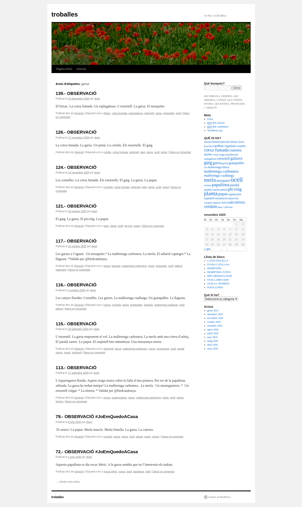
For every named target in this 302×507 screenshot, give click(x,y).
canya (107, 304)
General (79, 113)
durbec (208, 154)
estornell (149, 113)
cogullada (229, 146)
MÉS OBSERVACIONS (219, 275)
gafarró (236, 158)
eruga (107, 397)
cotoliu (107, 152)
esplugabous (136, 113)
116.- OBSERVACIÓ (76, 284)
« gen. (207, 249)
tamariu (216, 202)
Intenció (81, 69)
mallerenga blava (218, 167)
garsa (158, 113)
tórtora (59, 401)
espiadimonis (231, 154)
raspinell (76, 352)
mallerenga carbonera (134, 266)
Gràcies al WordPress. (219, 497)
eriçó (215, 154)
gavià (225, 163)
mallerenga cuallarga (166, 304)
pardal (234, 185)
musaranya (163, 348)
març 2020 (212, 348)
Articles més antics (68, 481)
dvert (97, 98)
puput (166, 187)
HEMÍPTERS (214, 268)
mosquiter (168, 113)
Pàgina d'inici (64, 69)
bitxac (107, 113)
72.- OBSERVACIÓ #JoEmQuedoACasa (97, 451)
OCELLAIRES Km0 (217, 279)
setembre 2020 (214, 325)
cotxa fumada (119, 113)
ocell (178, 113)
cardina (218, 146)
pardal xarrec (212, 189)
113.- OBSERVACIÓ (76, 367)
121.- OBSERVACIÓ (76, 206)
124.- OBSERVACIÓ (76, 167)
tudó (148, 471)
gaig (142, 152)
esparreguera (119, 397)
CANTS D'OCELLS (217, 260)
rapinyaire (234, 194)
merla (151, 266)
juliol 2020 (212, 333)
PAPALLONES (215, 287)
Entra (210, 119)
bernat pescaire (221, 141)
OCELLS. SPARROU (218, 283)
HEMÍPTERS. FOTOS (219, 272)
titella (224, 202)
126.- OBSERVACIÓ (76, 132)
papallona (138, 471)
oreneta (208, 185)
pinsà (164, 152)
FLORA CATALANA (218, 264)
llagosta (116, 266)
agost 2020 (212, 329)
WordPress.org (214, 130)
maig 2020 (212, 340)
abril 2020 (212, 344)
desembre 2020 (215, 314)
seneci (155, 436)
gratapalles (136, 304)
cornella (108, 187)
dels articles (215, 123)
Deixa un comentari (180, 152)
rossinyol (221, 198)
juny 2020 (212, 337)
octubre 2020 (214, 321)
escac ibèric (110, 471)
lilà (205, 167)
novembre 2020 (215, 318)
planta (59, 308)
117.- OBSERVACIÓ (76, 240)
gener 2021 (213, 310)
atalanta (208, 141)
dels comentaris (217, 126)
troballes (64, 14)
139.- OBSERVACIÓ (76, 93)
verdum (210, 206)
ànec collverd (225, 207)
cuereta (108, 436)
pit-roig (128, 225)
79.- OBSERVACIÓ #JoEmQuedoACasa (97, 416)
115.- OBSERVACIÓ (76, 323)
